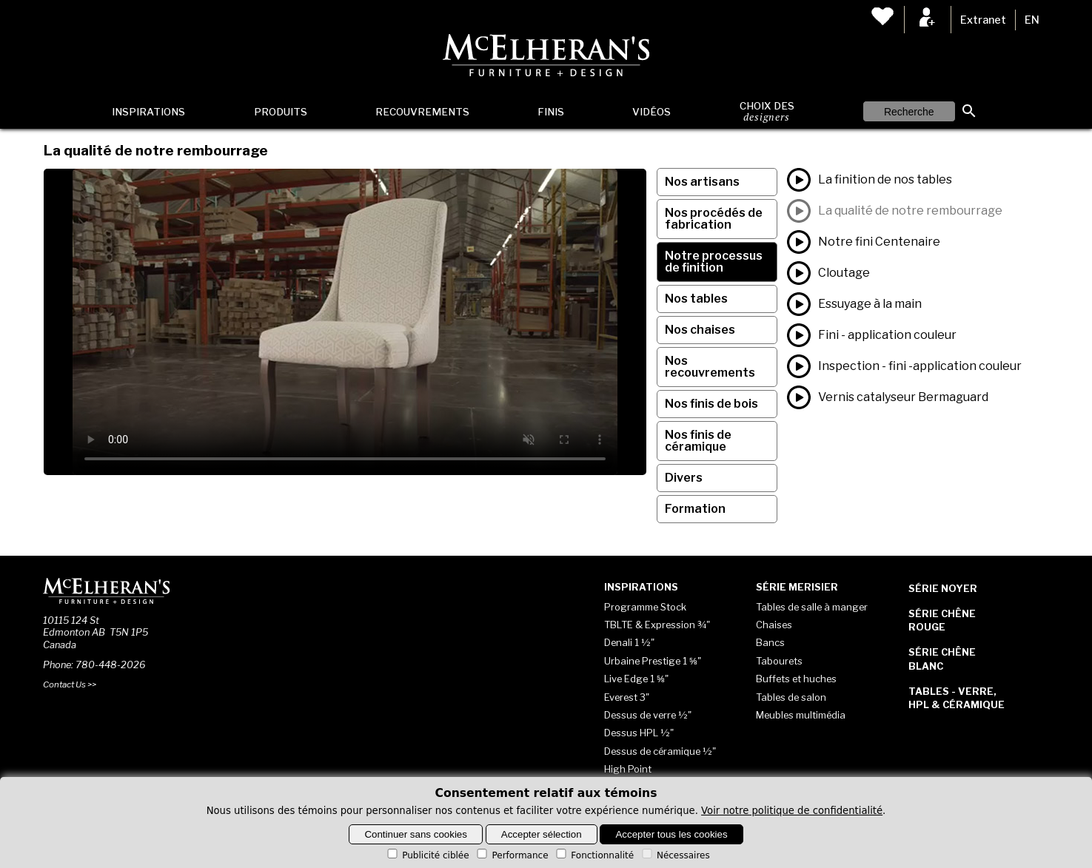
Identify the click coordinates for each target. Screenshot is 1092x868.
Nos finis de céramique (698, 441)
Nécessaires (675, 855)
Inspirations (148, 112)
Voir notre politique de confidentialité (791, 810)
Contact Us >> (69, 684)
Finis (550, 112)
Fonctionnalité (594, 855)
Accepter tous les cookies (671, 834)
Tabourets (779, 661)
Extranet (983, 20)
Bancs (770, 642)
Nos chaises (700, 330)
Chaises (774, 624)
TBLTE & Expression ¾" (657, 624)
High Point (627, 769)
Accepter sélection (541, 834)
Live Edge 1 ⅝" (636, 678)
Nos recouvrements (710, 367)
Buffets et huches (796, 678)
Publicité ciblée (427, 855)
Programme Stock (645, 607)
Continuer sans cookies (415, 834)
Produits (280, 112)
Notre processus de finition (714, 262)
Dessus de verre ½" (647, 715)
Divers (684, 478)
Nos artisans (702, 182)
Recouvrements (422, 112)
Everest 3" (626, 697)
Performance (511, 855)
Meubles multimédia (800, 715)
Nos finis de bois (711, 404)
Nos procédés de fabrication (714, 219)
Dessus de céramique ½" (660, 751)
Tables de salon (791, 697)
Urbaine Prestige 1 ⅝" (652, 661)
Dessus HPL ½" (639, 733)
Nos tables (696, 299)
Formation (695, 509)
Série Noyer (942, 588)
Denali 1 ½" (629, 642)
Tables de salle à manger (812, 607)
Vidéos (651, 112)
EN (1032, 20)
